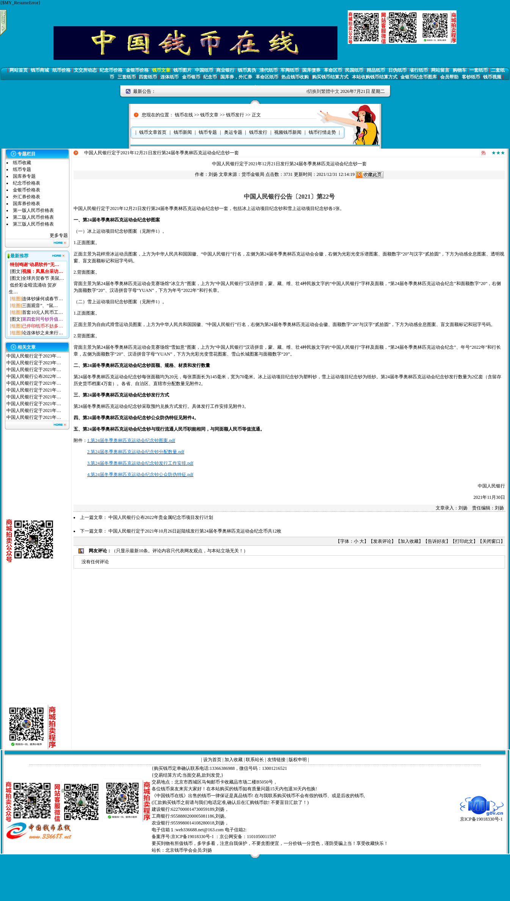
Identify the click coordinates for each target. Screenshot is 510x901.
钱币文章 (161, 70)
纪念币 (210, 77)
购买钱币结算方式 (330, 77)
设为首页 (212, 759)
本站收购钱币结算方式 (374, 77)
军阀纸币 (290, 70)
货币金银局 (253, 174)
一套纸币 (478, 70)
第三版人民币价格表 (33, 224)
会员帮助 (449, 77)
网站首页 (18, 70)
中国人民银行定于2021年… (33, 369)
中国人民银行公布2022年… (33, 376)
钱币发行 (235, 115)
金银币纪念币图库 (418, 77)
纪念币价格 (111, 70)
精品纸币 (376, 70)
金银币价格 (137, 70)
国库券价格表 (26, 203)
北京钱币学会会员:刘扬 (188, 850)
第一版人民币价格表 (33, 210)
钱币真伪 (247, 70)
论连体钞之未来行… (42, 332)
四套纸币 (148, 77)
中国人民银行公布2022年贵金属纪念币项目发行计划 (160, 517)
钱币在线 (184, 115)
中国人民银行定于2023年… (33, 356)
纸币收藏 (22, 162)
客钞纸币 (471, 77)
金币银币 (191, 77)
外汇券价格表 (26, 196)
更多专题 (59, 235)
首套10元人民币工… (42, 312)
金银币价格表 (26, 190)
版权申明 (298, 759)
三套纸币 (127, 77)
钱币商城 (40, 70)
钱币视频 (492, 77)
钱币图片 (182, 70)
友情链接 (276, 759)
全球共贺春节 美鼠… (43, 278)
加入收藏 (409, 541)
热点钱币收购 (295, 77)
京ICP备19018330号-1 (482, 817)
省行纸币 (419, 70)
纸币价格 (61, 70)
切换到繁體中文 (323, 91)
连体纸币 (169, 77)
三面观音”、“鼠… (40, 305)
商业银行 (225, 70)
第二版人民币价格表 (33, 217)
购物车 (459, 70)
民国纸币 (354, 70)
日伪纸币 (397, 70)
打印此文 (464, 541)
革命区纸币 (267, 77)
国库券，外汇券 (236, 77)
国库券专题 (24, 176)
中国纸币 (204, 70)
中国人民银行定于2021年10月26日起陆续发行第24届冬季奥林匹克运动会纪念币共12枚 (194, 531)
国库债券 (311, 70)
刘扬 (213, 174)
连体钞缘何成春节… (42, 298)
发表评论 (382, 541)
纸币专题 (22, 169)
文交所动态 (85, 70)
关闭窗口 (491, 541)
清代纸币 (268, 70)
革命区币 (333, 70)
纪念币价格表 (26, 183)
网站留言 (440, 70)
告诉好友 (437, 541)
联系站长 (255, 759)
